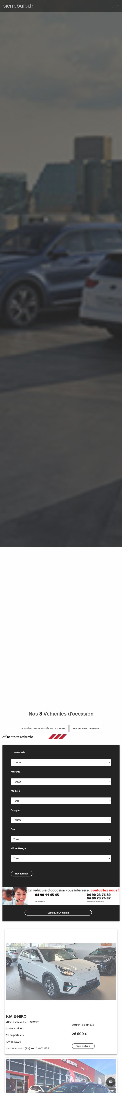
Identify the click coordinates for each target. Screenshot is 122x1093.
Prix (13, 829)
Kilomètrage (18, 848)
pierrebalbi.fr (17, 5)
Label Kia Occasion (58, 912)
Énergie (15, 810)
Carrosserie (18, 752)
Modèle (15, 791)
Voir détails (83, 1046)
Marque (15, 771)
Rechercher (21, 873)
